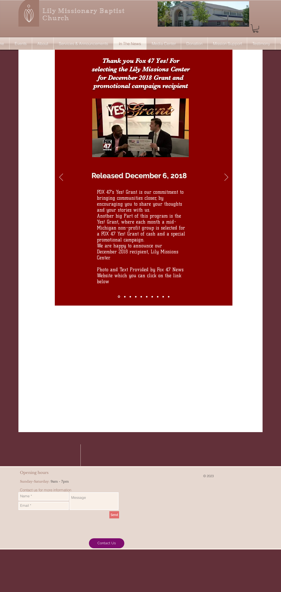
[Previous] (61, 178)
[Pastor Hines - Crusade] (163, 296)
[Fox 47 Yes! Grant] (119, 297)
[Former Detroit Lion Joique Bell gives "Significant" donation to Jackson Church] (130, 296)
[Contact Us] (106, 543)
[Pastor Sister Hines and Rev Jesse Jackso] (152, 296)
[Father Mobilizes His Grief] (157, 296)
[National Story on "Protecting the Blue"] (146, 296)
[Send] (114, 514)
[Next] (226, 178)
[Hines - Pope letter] (168, 296)
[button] (256, 28)
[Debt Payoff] (125, 296)
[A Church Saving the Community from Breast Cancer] (141, 296)
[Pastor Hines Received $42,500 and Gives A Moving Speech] (136, 296)
